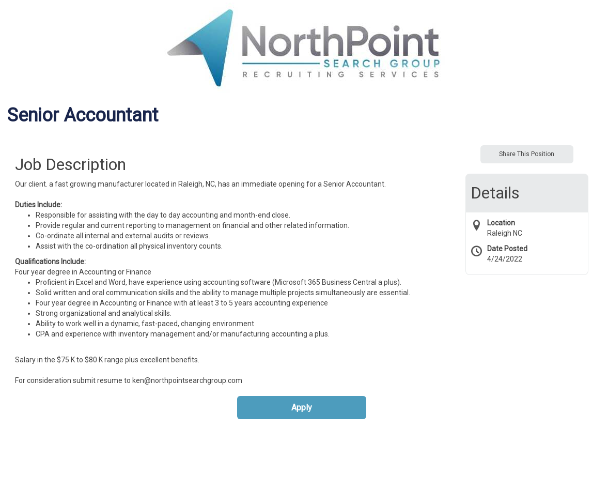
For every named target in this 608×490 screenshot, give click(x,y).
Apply (301, 407)
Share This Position (526, 154)
